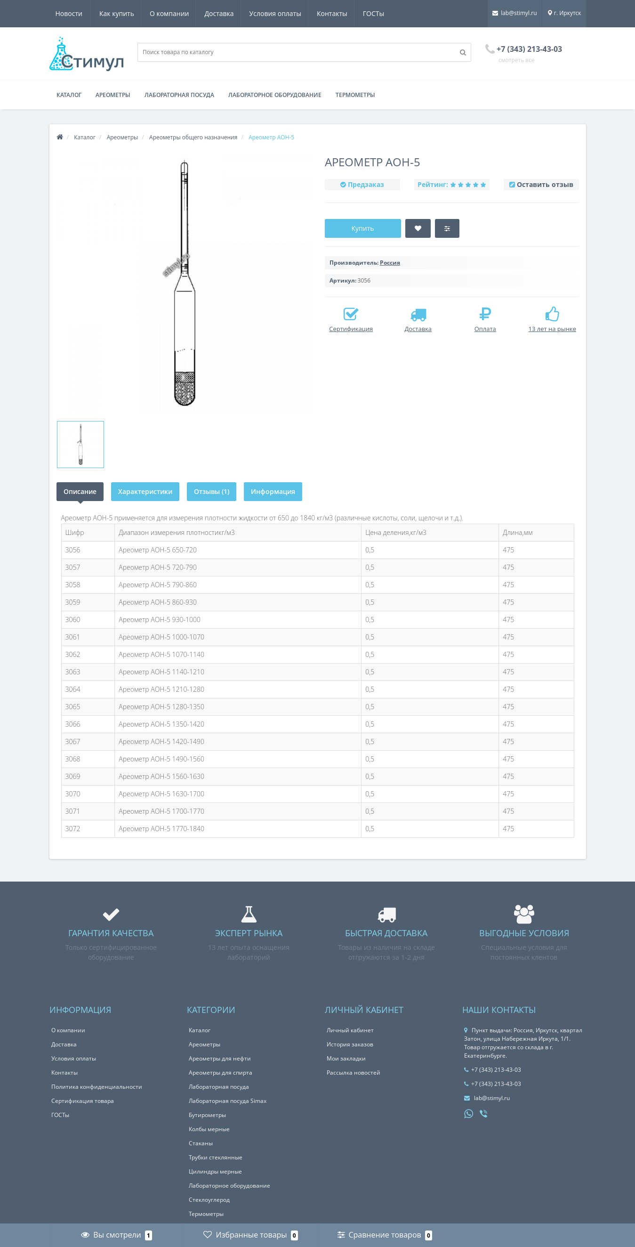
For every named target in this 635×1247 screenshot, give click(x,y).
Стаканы (201, 1143)
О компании (127, 13)
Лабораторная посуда (179, 95)
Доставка (178, 13)
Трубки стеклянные (215, 1157)
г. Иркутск (564, 13)
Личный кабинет (350, 1030)
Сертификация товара (82, 1101)
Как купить (73, 13)
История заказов (350, 1044)
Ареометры (113, 95)
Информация (273, 491)
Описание (80, 491)
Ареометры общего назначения (193, 137)
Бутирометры (207, 1115)
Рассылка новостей (353, 1073)
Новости (377, 13)
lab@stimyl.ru (514, 13)
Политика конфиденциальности (96, 1087)
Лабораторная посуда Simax (227, 1101)
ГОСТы (336, 13)
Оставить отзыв (545, 184)
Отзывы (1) (211, 491)
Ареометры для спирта (220, 1073)
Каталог (68, 95)
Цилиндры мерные (215, 1171)
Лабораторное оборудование (275, 95)
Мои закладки (346, 1058)
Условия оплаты (235, 13)
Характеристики (145, 491)
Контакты (294, 13)
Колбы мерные (209, 1129)
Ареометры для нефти (220, 1058)
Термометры (355, 95)
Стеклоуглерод (209, 1200)
